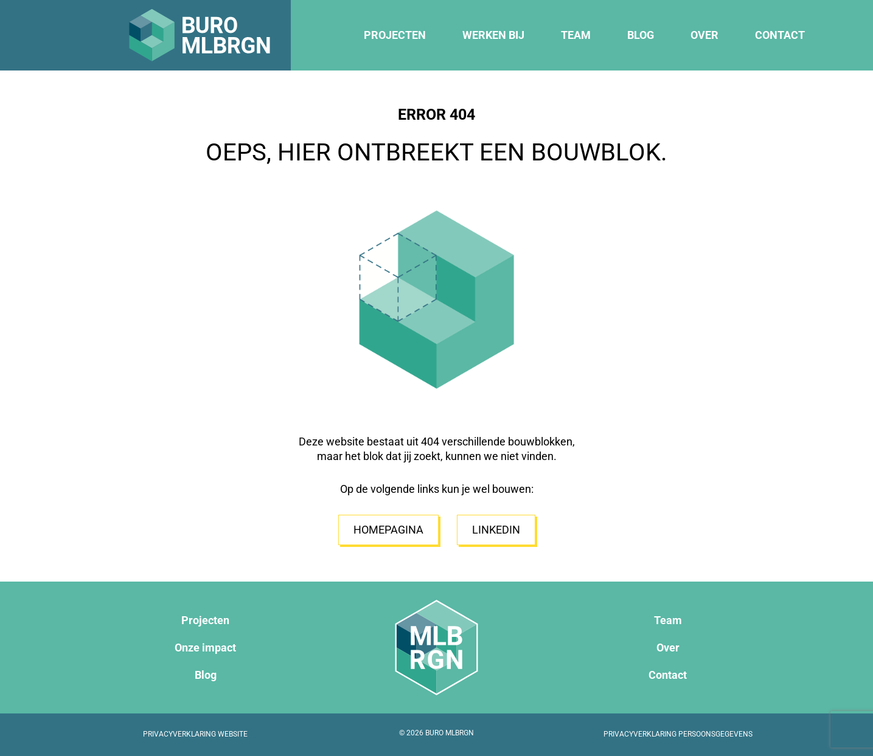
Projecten (395, 35)
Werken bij (493, 35)
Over (704, 35)
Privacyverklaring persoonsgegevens (678, 734)
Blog (640, 35)
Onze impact (205, 647)
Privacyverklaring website (195, 734)
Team (576, 35)
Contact (780, 35)
